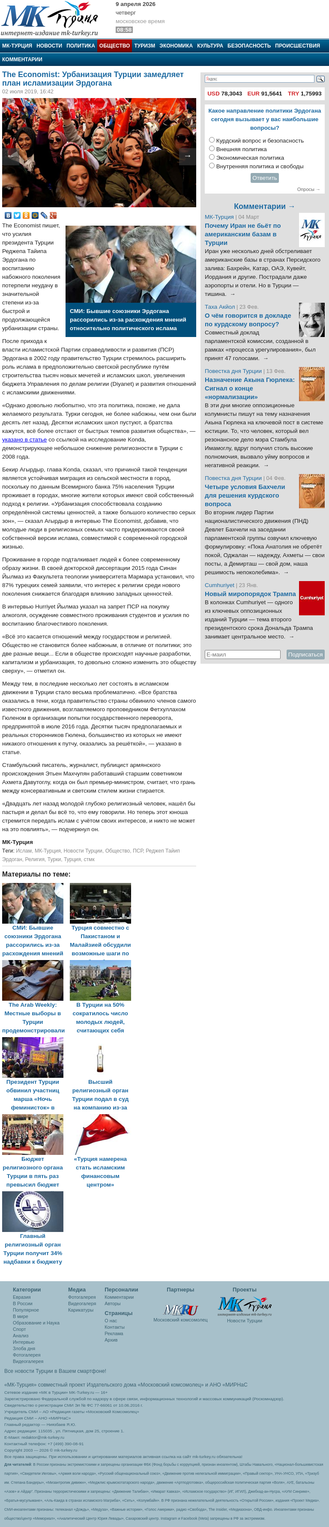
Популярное (26, 1309)
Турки (54, 859)
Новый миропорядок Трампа (250, 594)
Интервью (23, 1342)
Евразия (22, 1297)
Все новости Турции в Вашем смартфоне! (55, 1371)
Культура (210, 46)
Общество (114, 46)
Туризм (144, 46)
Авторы (112, 1303)
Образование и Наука (36, 1322)
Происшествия (297, 46)
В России (23, 1303)
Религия (35, 859)
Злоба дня (24, 1348)
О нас (111, 1320)
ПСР (138, 851)
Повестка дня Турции (234, 371)
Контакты (115, 1327)
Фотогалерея (27, 1354)
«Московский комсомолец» (170, 1385)
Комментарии (22, 60)
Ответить (264, 178)
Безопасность (249, 46)
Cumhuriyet (220, 585)
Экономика (176, 46)
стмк (89, 859)
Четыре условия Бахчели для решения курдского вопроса (245, 495)
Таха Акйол (220, 307)
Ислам (24, 851)
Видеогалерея (28, 1361)
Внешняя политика (241, 149)
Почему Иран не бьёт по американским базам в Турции (243, 234)
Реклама (114, 1333)
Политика (80, 46)
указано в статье (24, 439)
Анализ (20, 1335)
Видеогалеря (82, 1303)
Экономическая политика (250, 158)
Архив (111, 1339)
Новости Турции (83, 851)
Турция (72, 859)
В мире (20, 1316)
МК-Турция (17, 46)
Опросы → (308, 189)
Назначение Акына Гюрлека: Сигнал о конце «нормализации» (250, 388)
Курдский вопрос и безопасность (260, 140)
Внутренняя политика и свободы (260, 166)
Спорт (19, 1329)
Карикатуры (80, 1309)
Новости (49, 46)
